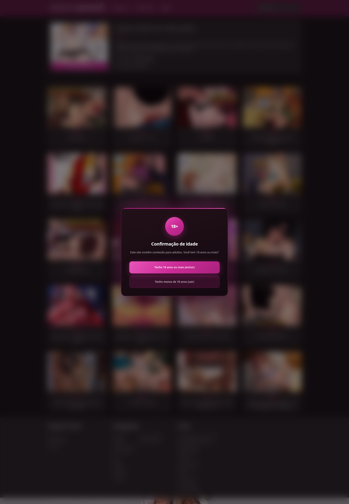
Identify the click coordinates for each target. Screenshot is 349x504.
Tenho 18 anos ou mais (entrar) (174, 267)
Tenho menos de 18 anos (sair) (174, 282)
